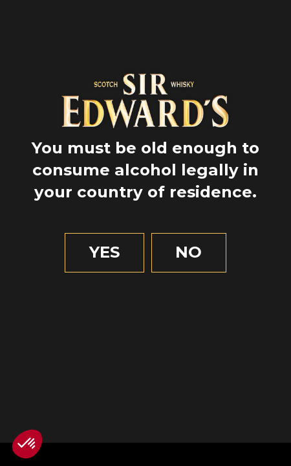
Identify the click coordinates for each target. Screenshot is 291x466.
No (188, 252)
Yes (104, 252)
